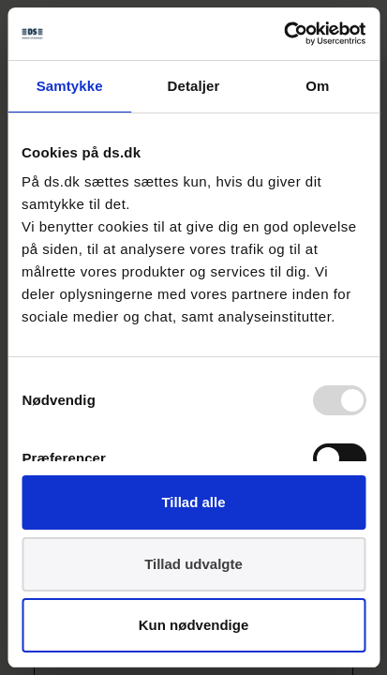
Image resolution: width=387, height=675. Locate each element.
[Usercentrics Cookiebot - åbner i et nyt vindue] (283, 34)
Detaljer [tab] (194, 86)
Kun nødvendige (194, 625)
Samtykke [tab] (70, 86)
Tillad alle (193, 502)
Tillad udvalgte (193, 564)
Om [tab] (317, 86)
